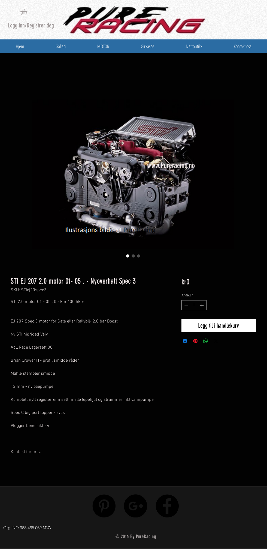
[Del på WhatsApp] (205, 341)
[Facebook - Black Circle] (167, 505)
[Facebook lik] (227, 526)
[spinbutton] (194, 305)
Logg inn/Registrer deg (31, 25)
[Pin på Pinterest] (195, 341)
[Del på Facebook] (185, 341)
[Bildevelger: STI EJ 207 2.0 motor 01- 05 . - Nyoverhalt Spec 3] (128, 256)
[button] (27, 12)
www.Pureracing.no (171, 165)
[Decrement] (185, 305)
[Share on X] (216, 341)
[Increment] (202, 305)
